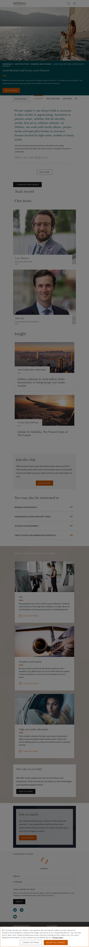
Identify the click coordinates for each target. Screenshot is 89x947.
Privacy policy (58, 937)
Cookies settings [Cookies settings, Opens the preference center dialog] (30, 942)
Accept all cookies (55, 942)
